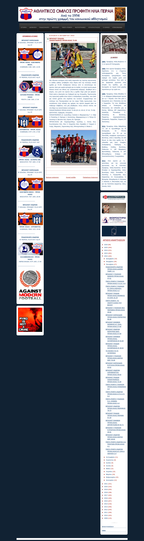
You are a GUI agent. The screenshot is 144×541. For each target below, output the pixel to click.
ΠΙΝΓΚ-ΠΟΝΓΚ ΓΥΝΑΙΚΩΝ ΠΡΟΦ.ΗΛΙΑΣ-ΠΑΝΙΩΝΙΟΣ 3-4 (116, 387)
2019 (106, 489)
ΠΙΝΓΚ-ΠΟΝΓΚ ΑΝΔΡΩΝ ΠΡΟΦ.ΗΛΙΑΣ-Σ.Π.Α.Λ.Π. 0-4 (115, 394)
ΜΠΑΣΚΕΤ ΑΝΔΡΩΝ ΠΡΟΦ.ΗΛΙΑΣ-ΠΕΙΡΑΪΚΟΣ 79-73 (115, 408)
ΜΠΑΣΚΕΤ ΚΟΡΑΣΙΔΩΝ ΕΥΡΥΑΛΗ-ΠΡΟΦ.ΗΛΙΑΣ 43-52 (115, 365)
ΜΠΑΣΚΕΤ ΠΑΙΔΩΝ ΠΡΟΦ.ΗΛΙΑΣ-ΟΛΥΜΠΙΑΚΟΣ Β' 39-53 (114, 346)
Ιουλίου (108, 463)
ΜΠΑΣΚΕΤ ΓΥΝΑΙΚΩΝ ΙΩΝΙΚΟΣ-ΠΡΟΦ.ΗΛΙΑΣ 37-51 (115, 276)
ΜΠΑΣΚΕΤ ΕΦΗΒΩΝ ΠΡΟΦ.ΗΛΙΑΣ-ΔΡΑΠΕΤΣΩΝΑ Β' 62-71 (115, 423)
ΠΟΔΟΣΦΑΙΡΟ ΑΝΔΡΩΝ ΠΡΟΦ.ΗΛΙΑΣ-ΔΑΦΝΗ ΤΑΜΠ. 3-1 (114, 269)
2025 (106, 247)
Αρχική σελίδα (71, 177)
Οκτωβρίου (110, 264)
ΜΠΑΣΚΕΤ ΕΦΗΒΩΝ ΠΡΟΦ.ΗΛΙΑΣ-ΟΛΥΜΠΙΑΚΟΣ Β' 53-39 (114, 339)
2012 (106, 509)
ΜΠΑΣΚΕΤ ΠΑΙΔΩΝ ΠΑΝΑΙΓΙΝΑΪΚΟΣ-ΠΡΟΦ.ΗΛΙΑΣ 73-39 (113, 380)
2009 (106, 518)
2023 (106, 253)
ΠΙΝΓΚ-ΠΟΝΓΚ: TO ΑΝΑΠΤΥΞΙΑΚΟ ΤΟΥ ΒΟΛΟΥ (114, 303)
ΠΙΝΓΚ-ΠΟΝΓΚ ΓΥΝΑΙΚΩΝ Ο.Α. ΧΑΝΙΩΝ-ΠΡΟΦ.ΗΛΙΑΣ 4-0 (115, 401)
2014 (106, 504)
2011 (106, 512)
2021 (106, 484)
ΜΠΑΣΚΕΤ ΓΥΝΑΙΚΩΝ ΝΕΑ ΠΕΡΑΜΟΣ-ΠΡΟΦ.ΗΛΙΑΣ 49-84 (115, 310)
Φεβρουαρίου (111, 477)
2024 (106, 250)
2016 (106, 498)
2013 (106, 507)
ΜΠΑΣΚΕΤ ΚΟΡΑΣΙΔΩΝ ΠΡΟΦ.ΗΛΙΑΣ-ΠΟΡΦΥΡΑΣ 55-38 (116, 317)
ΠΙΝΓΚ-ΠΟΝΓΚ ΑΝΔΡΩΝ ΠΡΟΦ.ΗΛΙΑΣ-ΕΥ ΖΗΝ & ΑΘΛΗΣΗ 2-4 (115, 451)
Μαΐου (108, 468)
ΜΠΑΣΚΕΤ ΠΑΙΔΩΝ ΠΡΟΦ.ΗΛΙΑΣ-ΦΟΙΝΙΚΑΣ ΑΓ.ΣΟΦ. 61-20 (115, 296)
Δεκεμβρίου (110, 259)
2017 (106, 495)
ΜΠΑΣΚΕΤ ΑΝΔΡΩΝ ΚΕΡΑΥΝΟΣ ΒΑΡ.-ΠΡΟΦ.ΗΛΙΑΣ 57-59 (113, 331)
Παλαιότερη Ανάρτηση (90, 177)
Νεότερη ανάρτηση (52, 177)
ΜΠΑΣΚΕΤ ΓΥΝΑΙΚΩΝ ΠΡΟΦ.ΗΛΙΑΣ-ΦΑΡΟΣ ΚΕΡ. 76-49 (114, 358)
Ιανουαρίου (110, 480)
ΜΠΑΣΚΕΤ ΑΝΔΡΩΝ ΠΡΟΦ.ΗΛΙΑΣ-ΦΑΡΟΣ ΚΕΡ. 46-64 (114, 437)
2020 (106, 486)
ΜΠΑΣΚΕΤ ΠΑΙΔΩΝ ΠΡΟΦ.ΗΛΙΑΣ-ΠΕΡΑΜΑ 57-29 (115, 415)
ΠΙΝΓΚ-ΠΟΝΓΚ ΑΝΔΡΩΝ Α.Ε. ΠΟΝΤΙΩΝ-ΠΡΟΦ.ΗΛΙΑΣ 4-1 (116, 444)
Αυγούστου (110, 460)
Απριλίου (109, 471)
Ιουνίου (108, 466)
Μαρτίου (109, 474)
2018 (106, 492)
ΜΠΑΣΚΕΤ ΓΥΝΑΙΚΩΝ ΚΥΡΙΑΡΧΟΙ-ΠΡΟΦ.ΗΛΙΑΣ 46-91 (116, 430)
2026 (106, 244)
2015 (106, 501)
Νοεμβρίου (110, 261)
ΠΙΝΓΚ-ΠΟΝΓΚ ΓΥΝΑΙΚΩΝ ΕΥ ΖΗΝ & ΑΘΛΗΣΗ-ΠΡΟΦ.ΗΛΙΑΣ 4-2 (115, 288)
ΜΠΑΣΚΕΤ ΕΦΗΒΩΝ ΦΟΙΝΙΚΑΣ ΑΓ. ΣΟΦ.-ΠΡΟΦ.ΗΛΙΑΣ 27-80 (114, 324)
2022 (106, 256)
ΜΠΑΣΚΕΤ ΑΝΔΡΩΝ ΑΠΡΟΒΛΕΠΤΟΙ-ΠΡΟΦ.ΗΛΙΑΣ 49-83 (113, 372)
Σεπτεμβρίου (110, 457)
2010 (106, 515)
